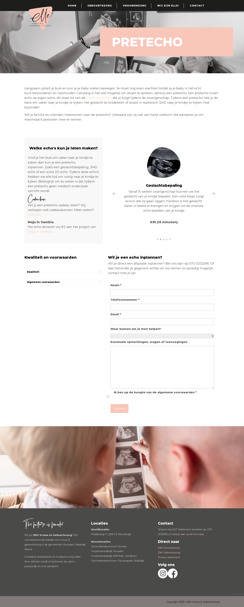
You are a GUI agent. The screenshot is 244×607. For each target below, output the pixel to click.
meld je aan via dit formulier (187, 534)
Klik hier (34, 215)
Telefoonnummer (125, 299)
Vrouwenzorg (134, 5)
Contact (197, 5)
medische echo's (99, 98)
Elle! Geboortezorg (169, 552)
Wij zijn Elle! (168, 5)
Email (115, 314)
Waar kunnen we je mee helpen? (135, 329)
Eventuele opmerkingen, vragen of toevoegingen (148, 342)
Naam (115, 285)
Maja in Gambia (40, 232)
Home (72, 5)
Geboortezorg (99, 5)
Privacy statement (169, 557)
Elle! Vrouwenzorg (168, 547)
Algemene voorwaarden (43, 282)
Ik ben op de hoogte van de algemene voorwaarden (155, 392)
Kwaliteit (33, 271)
